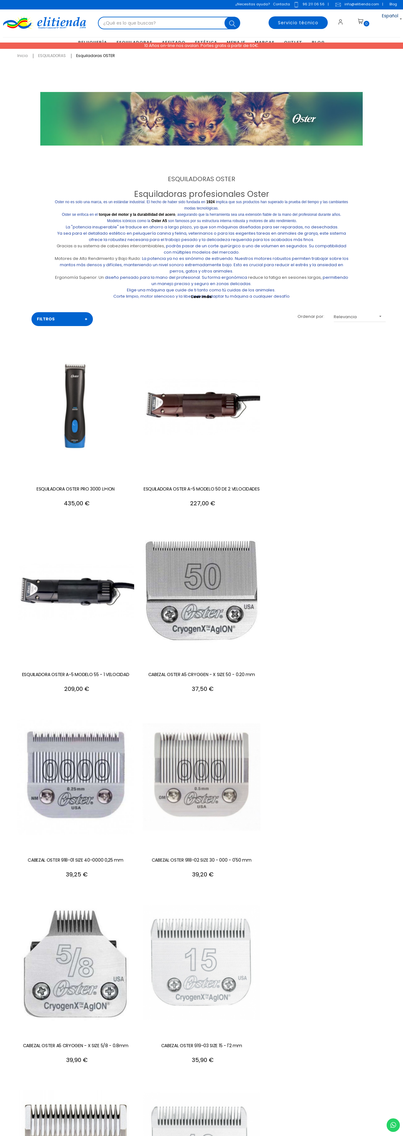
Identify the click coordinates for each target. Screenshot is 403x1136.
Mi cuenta (231, 997)
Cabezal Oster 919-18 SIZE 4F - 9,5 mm (352, 787)
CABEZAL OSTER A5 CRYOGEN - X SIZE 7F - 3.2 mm (352, 666)
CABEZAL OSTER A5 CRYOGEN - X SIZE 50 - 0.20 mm (277, 426)
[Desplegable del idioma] (383, 20)
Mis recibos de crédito (244, 1044)
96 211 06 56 (307, 5)
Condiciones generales (170, 1016)
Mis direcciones (237, 1016)
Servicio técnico (293, 20)
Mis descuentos (237, 1035)
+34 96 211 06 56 (360, 928)
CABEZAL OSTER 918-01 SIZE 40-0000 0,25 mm (352, 426)
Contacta (279, 4)
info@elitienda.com (355, 5)
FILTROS (62, 318)
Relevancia (360, 315)
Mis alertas (232, 1054)
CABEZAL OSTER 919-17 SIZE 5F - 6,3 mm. (201, 787)
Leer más (201, 295)
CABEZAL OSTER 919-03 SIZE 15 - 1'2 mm (201, 546)
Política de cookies (165, 1026)
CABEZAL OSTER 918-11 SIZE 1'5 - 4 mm (50, 787)
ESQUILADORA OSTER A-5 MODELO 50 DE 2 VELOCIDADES (125, 426)
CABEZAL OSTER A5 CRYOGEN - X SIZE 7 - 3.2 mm (277, 666)
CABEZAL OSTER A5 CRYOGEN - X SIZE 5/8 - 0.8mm (126, 546)
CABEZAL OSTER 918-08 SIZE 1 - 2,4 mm (125, 666)
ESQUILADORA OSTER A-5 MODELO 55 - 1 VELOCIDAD (201, 426)
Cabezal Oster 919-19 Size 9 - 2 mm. (50, 666)
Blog (391, 4)
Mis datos (230, 1007)
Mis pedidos (233, 1026)
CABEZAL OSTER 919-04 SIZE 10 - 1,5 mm (352, 546)
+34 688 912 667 (93, 1082)
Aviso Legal (157, 1007)
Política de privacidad (168, 1035)
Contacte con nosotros (169, 997)
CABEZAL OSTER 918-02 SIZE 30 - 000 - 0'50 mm (50, 546)
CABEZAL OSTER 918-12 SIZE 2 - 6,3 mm (126, 787)
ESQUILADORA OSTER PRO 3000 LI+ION (50, 426)
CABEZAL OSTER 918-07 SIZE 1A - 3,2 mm (201, 666)
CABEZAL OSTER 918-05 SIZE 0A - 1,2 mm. (277, 546)
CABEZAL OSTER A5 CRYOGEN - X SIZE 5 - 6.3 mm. (277, 787)
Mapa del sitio (160, 1044)
